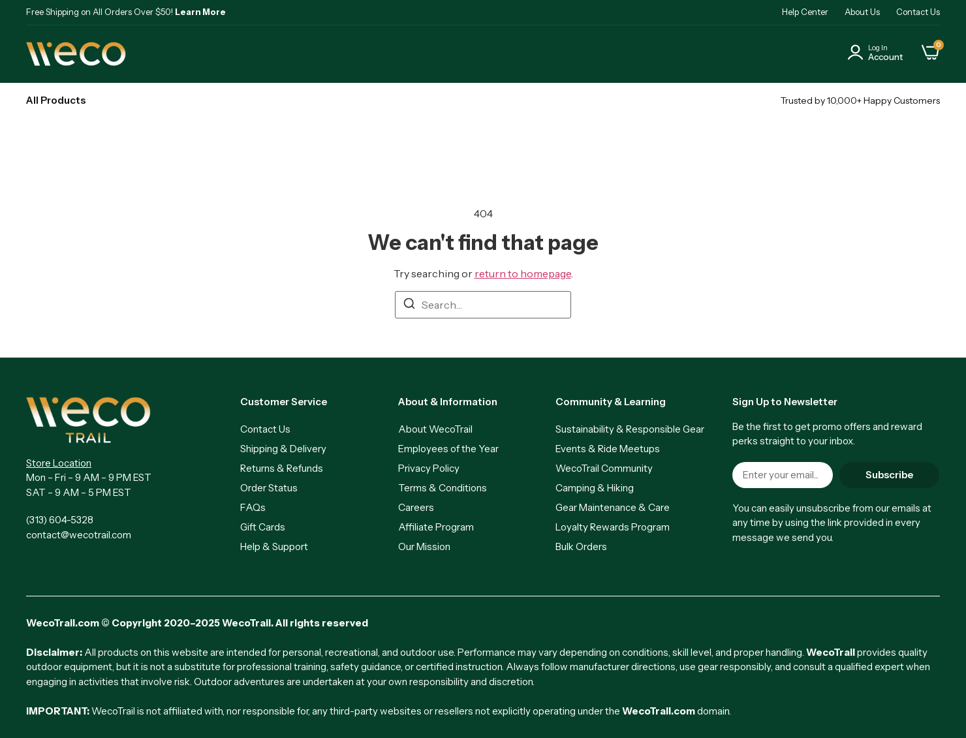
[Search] (409, 305)
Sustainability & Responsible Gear (629, 429)
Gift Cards (262, 527)
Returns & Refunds (281, 468)
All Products (56, 100)
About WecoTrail (435, 429)
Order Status (269, 488)
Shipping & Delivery (283, 448)
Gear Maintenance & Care (612, 507)
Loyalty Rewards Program (612, 527)
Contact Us (918, 12)
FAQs (253, 507)
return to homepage (523, 273)
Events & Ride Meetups (607, 448)
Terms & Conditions (442, 488)
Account (885, 57)
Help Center (805, 12)
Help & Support (274, 546)
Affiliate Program (436, 527)
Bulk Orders (581, 546)
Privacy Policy (429, 468)
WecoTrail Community (604, 468)
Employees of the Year (448, 448)
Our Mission (424, 546)
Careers (416, 507)
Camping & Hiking (594, 488)
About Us (862, 12)
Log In (878, 47)
